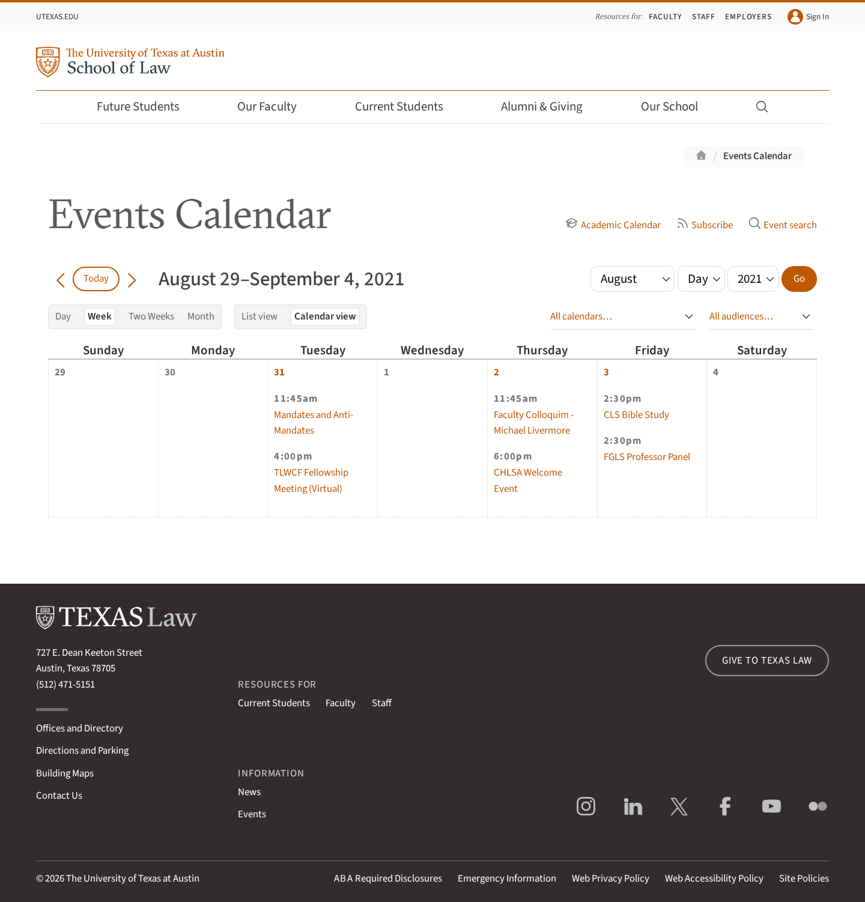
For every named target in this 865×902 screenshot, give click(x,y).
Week (100, 316)
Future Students (146, 106)
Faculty (665, 16)
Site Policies (804, 878)
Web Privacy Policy (610, 878)
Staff (703, 16)
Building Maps (65, 773)
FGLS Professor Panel (647, 457)
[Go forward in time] (132, 279)
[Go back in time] (60, 279)
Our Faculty (275, 106)
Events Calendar (757, 156)
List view (259, 316)
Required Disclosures (388, 878)
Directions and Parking (82, 750)
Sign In (808, 17)
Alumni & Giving (550, 106)
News (249, 792)
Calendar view (325, 316)
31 (279, 372)
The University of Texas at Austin (132, 878)
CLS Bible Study (636, 415)
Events (252, 814)
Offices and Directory (79, 728)
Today (96, 278)
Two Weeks (151, 316)
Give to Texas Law (767, 660)
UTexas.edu (57, 16)
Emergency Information (507, 878)
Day (63, 316)
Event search (782, 225)
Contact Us (59, 795)
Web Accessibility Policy (714, 878)
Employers (748, 16)
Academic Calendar (612, 225)
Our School (677, 106)
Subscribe (704, 225)
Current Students (407, 106)
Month (200, 316)
